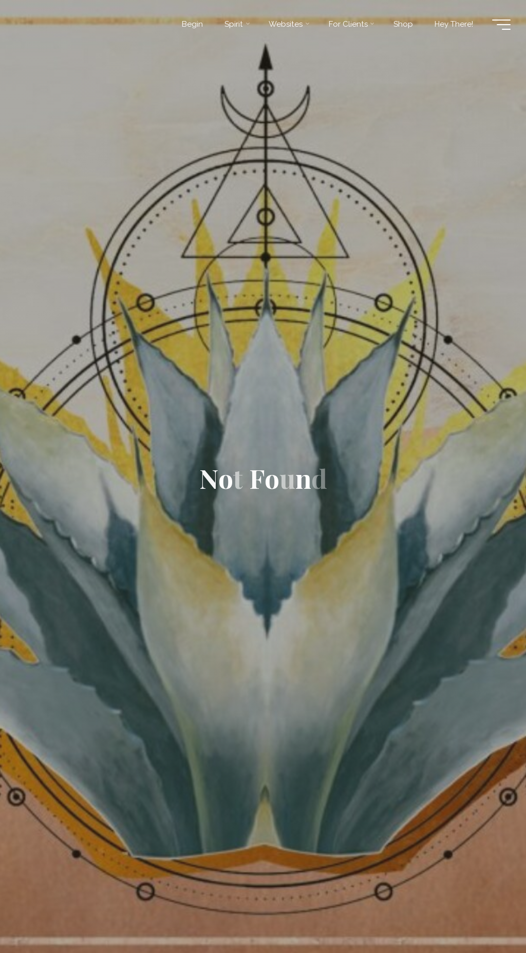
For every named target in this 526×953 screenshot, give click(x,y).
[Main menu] (501, 25)
